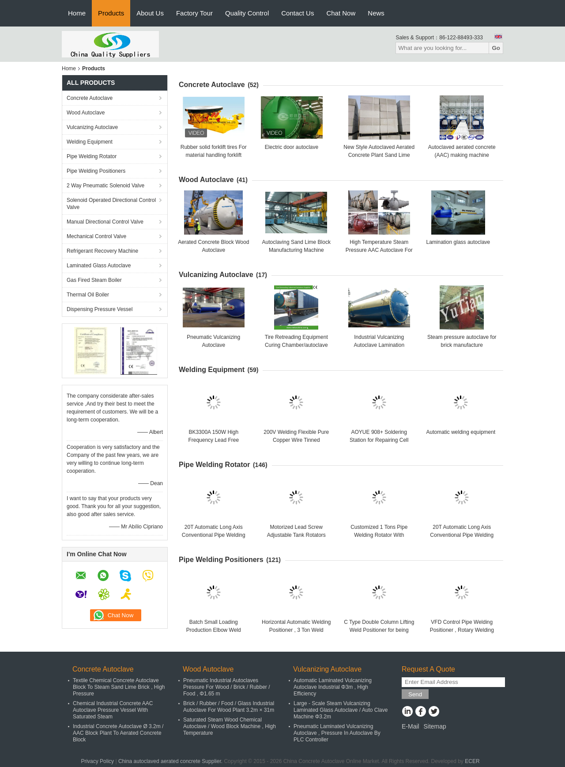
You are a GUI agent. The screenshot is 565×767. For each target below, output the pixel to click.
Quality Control (247, 13)
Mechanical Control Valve (96, 236)
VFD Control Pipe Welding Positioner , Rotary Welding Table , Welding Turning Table (462, 630)
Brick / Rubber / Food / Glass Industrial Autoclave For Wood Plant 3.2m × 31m (228, 706)
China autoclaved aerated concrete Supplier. (171, 761)
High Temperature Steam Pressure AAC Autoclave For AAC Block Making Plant (379, 250)
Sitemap (434, 726)
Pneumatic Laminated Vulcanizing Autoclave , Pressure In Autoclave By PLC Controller (337, 733)
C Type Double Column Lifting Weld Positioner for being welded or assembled (379, 630)
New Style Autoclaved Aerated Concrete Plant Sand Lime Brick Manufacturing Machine (378, 155)
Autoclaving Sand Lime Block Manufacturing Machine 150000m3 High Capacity (296, 250)
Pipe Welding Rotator (92, 156)
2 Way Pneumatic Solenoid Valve (105, 185)
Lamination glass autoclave (458, 242)
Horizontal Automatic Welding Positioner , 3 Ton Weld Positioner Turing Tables (296, 630)
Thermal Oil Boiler (88, 295)
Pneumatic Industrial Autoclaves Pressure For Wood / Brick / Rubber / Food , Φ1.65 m (226, 687)
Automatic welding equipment (461, 432)
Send (415, 694)
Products (111, 13)
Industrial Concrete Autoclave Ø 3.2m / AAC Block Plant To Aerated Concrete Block (118, 733)
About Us (150, 13)
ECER (472, 761)
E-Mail (410, 726)
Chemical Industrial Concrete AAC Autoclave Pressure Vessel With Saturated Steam (113, 710)
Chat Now (340, 13)
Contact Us (297, 13)
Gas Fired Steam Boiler (94, 280)
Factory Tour (194, 13)
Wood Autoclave (86, 113)
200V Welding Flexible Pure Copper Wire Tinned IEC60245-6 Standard (296, 440)
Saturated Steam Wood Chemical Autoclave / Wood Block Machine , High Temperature (229, 726)
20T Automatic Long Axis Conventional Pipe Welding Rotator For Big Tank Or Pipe (214, 535)
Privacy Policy (97, 761)
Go (496, 48)
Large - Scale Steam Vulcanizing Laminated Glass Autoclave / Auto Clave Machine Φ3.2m (341, 710)
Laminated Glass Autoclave (99, 265)
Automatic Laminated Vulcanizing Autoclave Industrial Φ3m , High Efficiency (333, 687)
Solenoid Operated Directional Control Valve (111, 203)
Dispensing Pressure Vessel (99, 309)
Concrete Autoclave (90, 98)
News (376, 13)
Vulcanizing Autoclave (92, 127)
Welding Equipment (90, 142)
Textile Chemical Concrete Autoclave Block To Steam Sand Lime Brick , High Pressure (119, 687)
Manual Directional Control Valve (105, 222)
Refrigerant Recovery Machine (102, 251)
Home (77, 13)
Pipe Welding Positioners (96, 171)
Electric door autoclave (291, 147)
